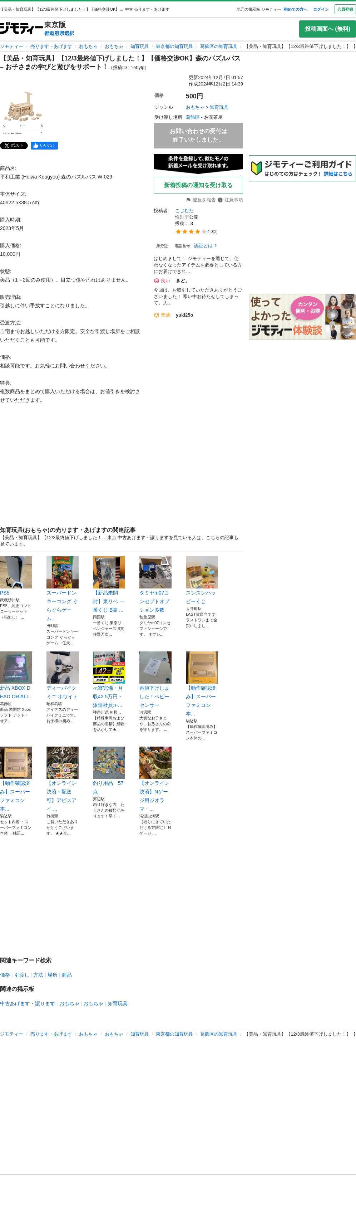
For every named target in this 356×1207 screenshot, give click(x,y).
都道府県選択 (59, 33)
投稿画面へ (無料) (327, 29)
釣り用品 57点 (109, 771)
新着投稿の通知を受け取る (198, 185)
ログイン (321, 9)
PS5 (16, 576)
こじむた (184, 210)
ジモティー (11, 46)
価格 (5, 975)
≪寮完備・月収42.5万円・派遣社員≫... (109, 679)
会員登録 (345, 9)
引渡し (21, 975)
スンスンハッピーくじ (202, 580)
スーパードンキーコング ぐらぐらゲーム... (62, 588)
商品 (67, 975)
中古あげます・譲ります (27, 1003)
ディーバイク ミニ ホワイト (62, 675)
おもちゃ (88, 46)
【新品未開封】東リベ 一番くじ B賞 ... (109, 584)
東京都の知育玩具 (174, 46)
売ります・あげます (51, 46)
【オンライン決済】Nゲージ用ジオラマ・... (155, 779)
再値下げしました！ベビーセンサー (155, 679)
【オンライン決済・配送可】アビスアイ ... (62, 779)
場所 (53, 975)
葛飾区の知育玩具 (218, 46)
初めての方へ (295, 9)
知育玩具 (139, 46)
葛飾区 (193, 117)
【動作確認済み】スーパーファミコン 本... (202, 684)
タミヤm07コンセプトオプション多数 (155, 584)
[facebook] (44, 146)
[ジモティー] (21, 28)
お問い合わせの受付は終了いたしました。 (198, 135)
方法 (38, 975)
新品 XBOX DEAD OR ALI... (16, 675)
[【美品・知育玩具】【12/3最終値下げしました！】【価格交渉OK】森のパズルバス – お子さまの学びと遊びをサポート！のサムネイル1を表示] (23, 113)
